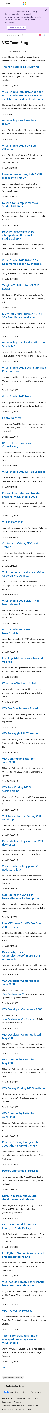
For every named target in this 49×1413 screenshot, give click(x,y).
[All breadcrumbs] (4, 35)
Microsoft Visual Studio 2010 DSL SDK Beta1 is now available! (22, 315)
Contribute (6, 1402)
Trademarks (6, 1409)
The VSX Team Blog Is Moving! (21, 66)
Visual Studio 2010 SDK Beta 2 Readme (19, 147)
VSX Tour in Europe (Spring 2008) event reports (22, 817)
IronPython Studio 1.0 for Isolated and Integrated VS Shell (23, 1254)
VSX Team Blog (15, 35)
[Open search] (37, 3)
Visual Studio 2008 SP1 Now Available (16, 631)
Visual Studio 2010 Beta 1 (17, 396)
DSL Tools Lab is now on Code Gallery (17, 444)
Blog (34, 1398)
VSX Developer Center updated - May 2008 (22, 1036)
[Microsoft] (24, 3)
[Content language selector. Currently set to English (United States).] (14, 1386)
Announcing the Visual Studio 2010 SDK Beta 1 (23, 344)
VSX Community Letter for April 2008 (18, 1114)
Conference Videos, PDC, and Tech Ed (20, 545)
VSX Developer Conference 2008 (22, 1009)
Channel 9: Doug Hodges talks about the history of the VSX (20, 1143)
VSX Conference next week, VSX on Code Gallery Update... (23, 573)
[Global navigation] (2, 3)
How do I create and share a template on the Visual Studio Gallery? (18, 235)
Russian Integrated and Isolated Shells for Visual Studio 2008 (21, 494)
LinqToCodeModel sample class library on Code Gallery (21, 1226)
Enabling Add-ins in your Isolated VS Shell (22, 659)
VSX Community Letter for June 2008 (18, 760)
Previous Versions (23, 1398)
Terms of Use (32, 1405)
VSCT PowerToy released (17, 1310)
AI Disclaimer (7, 1398)
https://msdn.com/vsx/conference (17, 1019)
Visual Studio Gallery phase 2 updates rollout (20, 867)
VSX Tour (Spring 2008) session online (16, 788)
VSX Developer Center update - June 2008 (21, 982)
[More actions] (44, 35)
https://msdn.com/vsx (12, 993)
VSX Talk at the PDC (14, 522)
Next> (5, 1367)
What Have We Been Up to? (19, 683)
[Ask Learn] (39, 35)
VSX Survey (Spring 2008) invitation (24, 1088)
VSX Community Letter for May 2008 (18, 1061)
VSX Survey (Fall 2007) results (20, 733)
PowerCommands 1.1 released (20, 1170)
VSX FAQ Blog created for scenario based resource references (23, 1283)
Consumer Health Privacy (12, 1405)
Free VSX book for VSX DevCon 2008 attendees (21, 924)
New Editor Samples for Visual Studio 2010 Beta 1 (20, 204)
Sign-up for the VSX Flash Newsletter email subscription (20, 896)
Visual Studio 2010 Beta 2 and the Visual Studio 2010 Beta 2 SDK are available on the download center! (23, 95)
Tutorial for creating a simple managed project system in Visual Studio (20, 1339)
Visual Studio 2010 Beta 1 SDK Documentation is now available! (22, 261)
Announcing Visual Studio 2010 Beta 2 (21, 122)
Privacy (17, 1402)
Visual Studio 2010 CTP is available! (23, 471)
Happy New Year (12, 417)
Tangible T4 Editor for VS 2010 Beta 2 (20, 286)
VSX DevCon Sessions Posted (20, 708)
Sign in (44, 3)
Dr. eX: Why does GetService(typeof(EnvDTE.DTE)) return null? (22, 955)
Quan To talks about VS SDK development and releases (19, 1197)
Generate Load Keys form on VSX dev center (22, 842)
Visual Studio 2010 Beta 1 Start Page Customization (24, 369)
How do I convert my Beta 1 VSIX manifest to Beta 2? (22, 175)
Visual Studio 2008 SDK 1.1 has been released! (20, 602)
